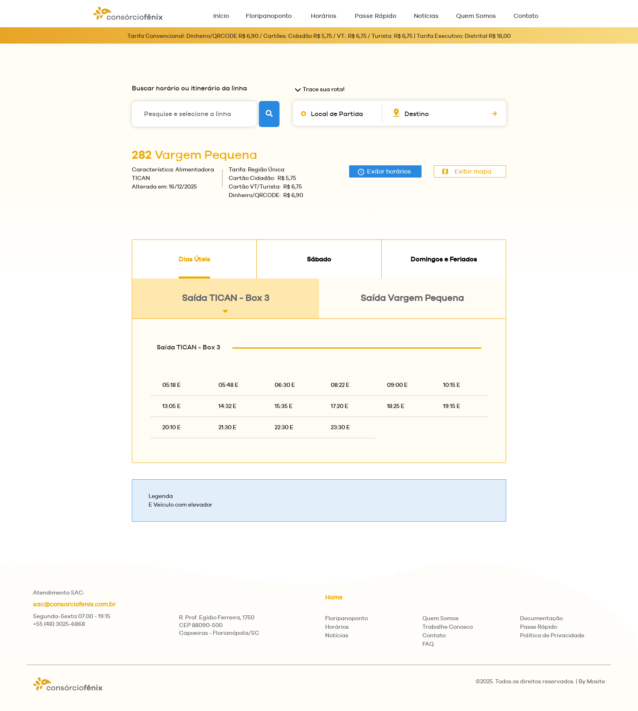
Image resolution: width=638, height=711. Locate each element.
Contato (525, 15)
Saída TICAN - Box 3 (225, 304)
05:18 (171, 385)
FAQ (428, 644)
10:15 (451, 385)
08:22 (340, 385)
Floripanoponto (269, 15)
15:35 (284, 406)
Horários (323, 15)
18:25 (395, 406)
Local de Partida (337, 114)
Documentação (541, 618)
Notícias (426, 15)
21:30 (227, 427)
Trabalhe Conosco (447, 626)
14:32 (227, 406)
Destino (416, 114)
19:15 (451, 406)
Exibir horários (384, 172)
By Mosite (592, 681)
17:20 (339, 406)
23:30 (340, 427)
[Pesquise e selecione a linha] (194, 114)
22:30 (284, 427)
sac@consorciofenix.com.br (74, 604)
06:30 (285, 385)
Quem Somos (476, 15)
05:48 (228, 385)
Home (334, 597)
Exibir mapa (466, 171)
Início (221, 15)
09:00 (397, 385)
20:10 (171, 427)
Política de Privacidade (552, 635)
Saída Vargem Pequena (412, 304)
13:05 (171, 406)
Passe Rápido (375, 15)
